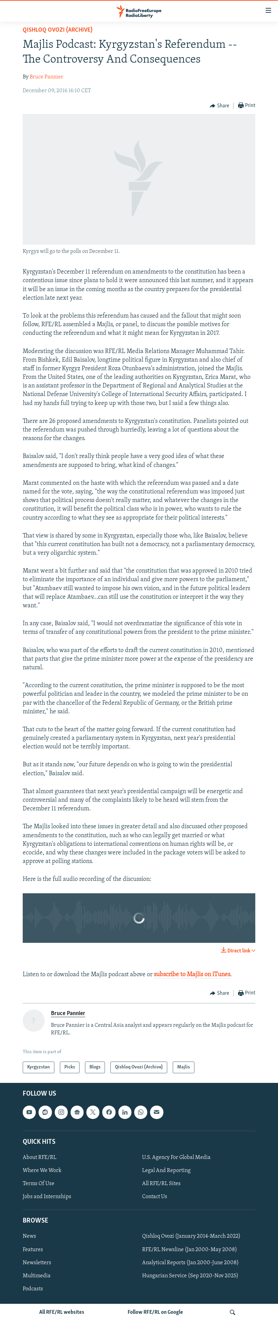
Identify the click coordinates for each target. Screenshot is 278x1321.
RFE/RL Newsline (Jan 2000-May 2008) (189, 1250)
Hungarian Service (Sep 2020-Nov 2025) (190, 1276)
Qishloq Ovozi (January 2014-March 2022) (191, 1236)
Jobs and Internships (47, 1197)
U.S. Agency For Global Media (176, 1157)
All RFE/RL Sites (161, 1183)
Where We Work (42, 1170)
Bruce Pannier (46, 77)
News (29, 1236)
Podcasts (33, 1289)
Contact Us (154, 1197)
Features (33, 1250)
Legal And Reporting (166, 1170)
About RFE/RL (39, 1157)
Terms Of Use (38, 1183)
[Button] (219, 106)
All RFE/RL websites (61, 1312)
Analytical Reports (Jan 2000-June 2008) (190, 1263)
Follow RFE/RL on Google (155, 1312)
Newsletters (37, 1263)
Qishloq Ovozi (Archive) (58, 30)
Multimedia (37, 1276)
